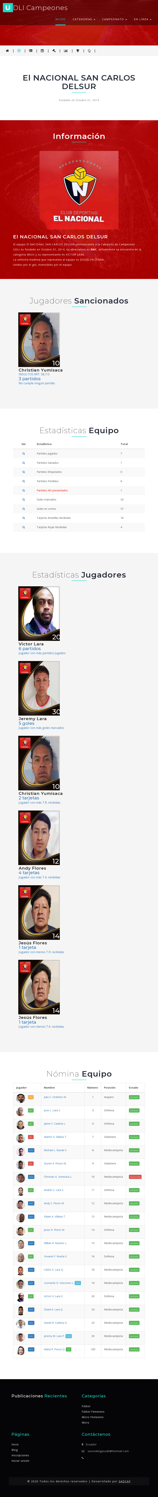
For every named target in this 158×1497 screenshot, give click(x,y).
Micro (60, 19)
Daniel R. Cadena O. (55, 1322)
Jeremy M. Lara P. (58, 1336)
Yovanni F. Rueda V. (55, 1256)
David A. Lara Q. (53, 1309)
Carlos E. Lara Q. (53, 1269)
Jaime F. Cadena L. (55, 1123)
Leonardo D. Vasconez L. (62, 1283)
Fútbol (86, 1406)
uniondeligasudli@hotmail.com (108, 1451)
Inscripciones (20, 1455)
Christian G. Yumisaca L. (58, 1176)
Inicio (15, 1444)
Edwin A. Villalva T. (55, 1216)
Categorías (84, 19)
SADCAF (125, 1481)
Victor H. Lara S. (53, 1296)
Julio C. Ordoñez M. (55, 1097)
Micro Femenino (93, 1417)
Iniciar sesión (20, 1460)
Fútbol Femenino (93, 1411)
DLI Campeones (35, 8)
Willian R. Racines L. (55, 1243)
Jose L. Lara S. (52, 1110)
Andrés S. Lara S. (54, 1190)
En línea (142, 19)
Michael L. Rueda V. (55, 1150)
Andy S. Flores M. (54, 1203)
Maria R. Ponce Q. (57, 1349)
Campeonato (114, 19)
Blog (15, 1450)
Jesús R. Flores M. (54, 1229)
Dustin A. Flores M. (55, 1163)
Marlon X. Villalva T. (55, 1137)
